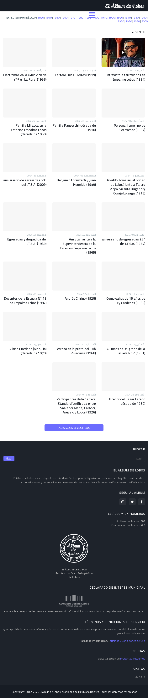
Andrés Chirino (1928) (81, 289)
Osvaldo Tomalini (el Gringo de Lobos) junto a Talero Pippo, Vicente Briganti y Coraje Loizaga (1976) (124, 184)
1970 (121, 21)
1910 (104, 17)
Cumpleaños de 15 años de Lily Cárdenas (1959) (124, 291)
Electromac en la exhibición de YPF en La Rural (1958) (25, 77)
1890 (88, 17)
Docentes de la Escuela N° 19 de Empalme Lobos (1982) (26, 291)
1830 (41, 17)
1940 (127, 17)
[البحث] (74, 446)
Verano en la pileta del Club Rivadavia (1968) (77, 341)
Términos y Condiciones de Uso (126, 628)
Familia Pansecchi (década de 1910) (76, 127)
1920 (112, 17)
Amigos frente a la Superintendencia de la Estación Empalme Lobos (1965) (74, 240)
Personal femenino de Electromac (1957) (130, 127)
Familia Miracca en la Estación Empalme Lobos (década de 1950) (25, 129)
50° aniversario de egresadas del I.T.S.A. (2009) (25, 180)
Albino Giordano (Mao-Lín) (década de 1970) (29, 341)
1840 (48, 17)
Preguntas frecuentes (132, 646)
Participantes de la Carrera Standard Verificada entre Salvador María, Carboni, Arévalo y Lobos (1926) (77, 395)
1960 (143, 17)
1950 (135, 17)
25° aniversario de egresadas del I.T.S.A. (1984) (124, 238)
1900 (96, 17)
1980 (129, 21)
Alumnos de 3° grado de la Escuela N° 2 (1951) (126, 341)
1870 (72, 17)
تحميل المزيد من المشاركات (75, 415)
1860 (64, 17)
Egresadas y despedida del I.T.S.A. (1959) (27, 238)
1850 (56, 17)
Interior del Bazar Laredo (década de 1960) (128, 391)
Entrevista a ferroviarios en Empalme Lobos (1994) (126, 77)
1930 (120, 17)
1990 (137, 21)
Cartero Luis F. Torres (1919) (76, 75)
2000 (144, 21)
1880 (80, 17)
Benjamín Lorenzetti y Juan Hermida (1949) (77, 180)
